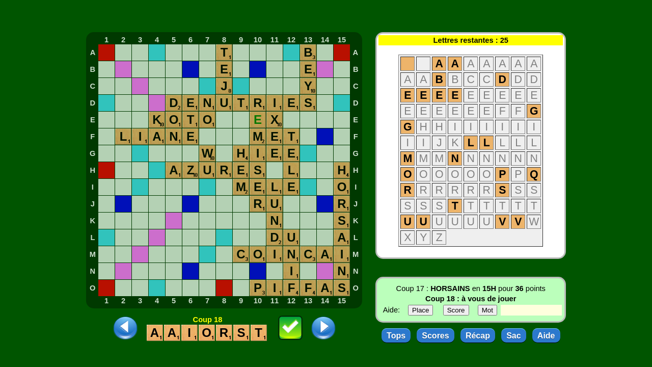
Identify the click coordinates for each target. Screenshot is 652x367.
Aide (546, 335)
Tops (396, 335)
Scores (435, 335)
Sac (513, 335)
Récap (478, 335)
